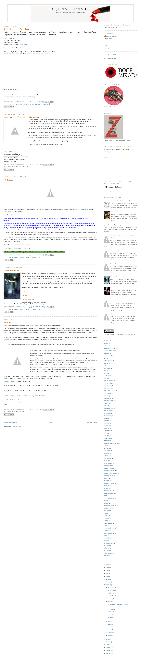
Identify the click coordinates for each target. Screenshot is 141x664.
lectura (106, 453)
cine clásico (107, 386)
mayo (109, 624)
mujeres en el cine (109, 483)
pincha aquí (107, 152)
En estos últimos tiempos (117, 212)
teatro (105, 535)
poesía (106, 500)
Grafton (106, 445)
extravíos (106, 428)
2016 (107, 576)
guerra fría (107, 448)
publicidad (107, 510)
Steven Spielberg (109, 533)
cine (105, 378)
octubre (110, 593)
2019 (107, 567)
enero (109, 635)
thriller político (108, 543)
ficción (106, 433)
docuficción (107, 415)
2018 (107, 570)
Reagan (106, 515)
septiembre (111, 596)
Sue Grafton (17, 209)
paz (105, 495)
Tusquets (37, 252)
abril (109, 627)
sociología (107, 530)
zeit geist (106, 555)
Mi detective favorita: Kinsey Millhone (121, 201)
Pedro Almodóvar (109, 498)
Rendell (106, 520)
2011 (107, 642)
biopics (106, 370)
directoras (107, 413)
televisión (47, 104)
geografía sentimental (110, 443)
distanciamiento (76, 359)
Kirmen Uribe (9, 382)
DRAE (5, 234)
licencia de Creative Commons (126, 334)
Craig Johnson (9, 38)
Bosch (111, 288)
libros (105, 460)
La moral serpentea (11, 270)
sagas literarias (108, 523)
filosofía (106, 435)
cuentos (106, 403)
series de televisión (109, 528)
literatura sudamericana (110, 473)
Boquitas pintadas (70, 9)
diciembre (111, 587)
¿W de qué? (8, 180)
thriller (106, 540)
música (106, 485)
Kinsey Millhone (8, 211)
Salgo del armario (115, 314)
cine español (107, 393)
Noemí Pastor (108, 38)
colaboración (107, 398)
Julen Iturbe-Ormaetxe (111, 36)
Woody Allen (108, 553)
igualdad (106, 450)
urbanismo (107, 550)
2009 (107, 647)
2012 (107, 639)
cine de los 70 (108, 388)
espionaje (106, 420)
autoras (106, 366)
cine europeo (107, 396)
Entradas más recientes (10, 422)
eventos (106, 425)
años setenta (107, 356)
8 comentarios (37, 255)
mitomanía (107, 480)
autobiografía (108, 360)
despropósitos (17, 104)
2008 (107, 650)
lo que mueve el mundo (33, 325)
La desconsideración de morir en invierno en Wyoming (19, 97)
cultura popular (108, 408)
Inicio (52, 422)
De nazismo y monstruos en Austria (46, 304)
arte (105, 358)
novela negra (37, 104)
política (106, 503)
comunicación (108, 400)
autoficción (107, 363)
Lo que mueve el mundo (13, 403)
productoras (107, 508)
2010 (107, 645)
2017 (107, 573)
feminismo (107, 430)
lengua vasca (107, 458)
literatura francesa (109, 470)
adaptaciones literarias (110, 348)
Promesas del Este (115, 301)
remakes (106, 518)
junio (109, 621)
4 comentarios (37, 101)
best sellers (107, 368)
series (105, 525)
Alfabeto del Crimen (78, 209)
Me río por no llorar (115, 251)
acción (106, 343)
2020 (107, 565)
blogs (105, 373)
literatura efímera (109, 468)
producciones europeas (110, 505)
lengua (106, 455)
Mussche (7, 322)
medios (106, 478)
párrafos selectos (109, 493)
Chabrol (106, 376)
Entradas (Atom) (16, 426)
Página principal (108, 48)
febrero (110, 632)
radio (105, 513)
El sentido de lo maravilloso (118, 277)
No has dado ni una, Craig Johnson (18, 29)
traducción (35, 257)
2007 (107, 653)
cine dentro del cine (109, 390)
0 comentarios (37, 164)
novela (23, 412)
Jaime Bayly (79, 360)
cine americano (108, 380)
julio (109, 601)
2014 (107, 582)
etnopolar (106, 423)
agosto (110, 599)
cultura (106, 406)
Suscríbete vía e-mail (110, 58)
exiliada (73, 328)
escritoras (106, 418)
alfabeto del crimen (109, 350)
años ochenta (107, 353)
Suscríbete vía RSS (110, 55)
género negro (107, 440)
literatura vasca (108, 475)
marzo (110, 630)
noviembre (111, 590)
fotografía (107, 438)
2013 (107, 585)
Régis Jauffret (26, 292)
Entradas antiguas (92, 422)
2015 (107, 579)
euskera (24, 32)
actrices (106, 346)
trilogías (106, 548)
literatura (28, 104)
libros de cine (108, 463)
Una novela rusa (114, 264)
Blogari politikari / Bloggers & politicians (114, 225)
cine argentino (108, 383)
